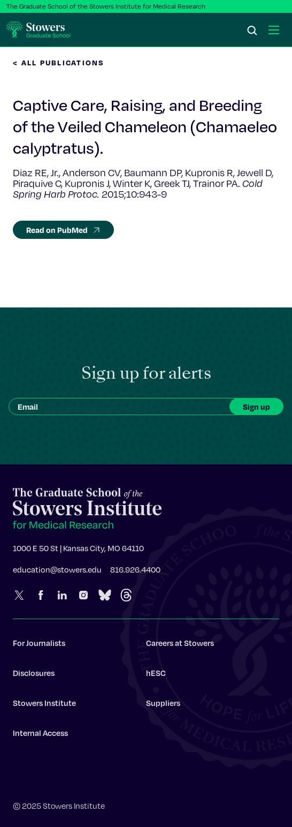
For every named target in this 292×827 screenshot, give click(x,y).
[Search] (252, 31)
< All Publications (59, 62)
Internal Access (40, 736)
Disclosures (34, 676)
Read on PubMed (63, 230)
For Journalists (39, 646)
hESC (156, 676)
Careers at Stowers (180, 646)
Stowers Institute (44, 706)
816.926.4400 (135, 572)
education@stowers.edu (57, 572)
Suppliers (163, 706)
